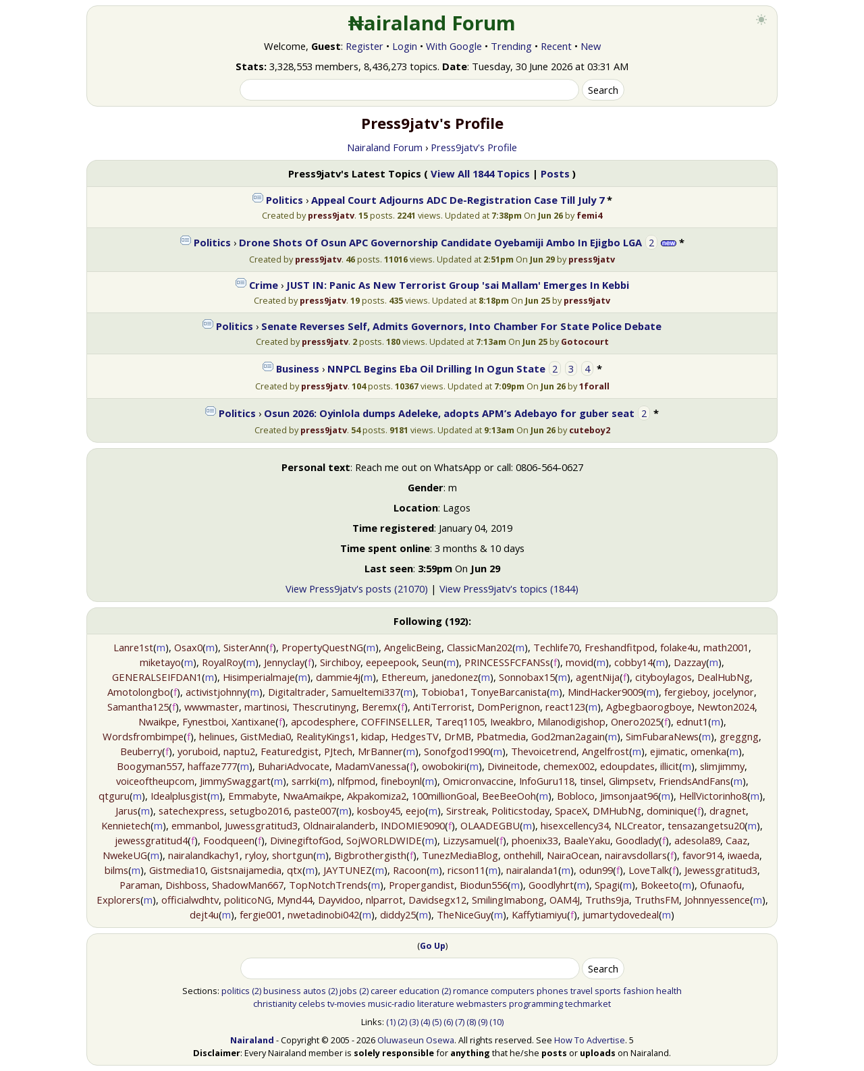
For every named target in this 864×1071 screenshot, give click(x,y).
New (590, 46)
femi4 (589, 215)
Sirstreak (466, 810)
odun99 (596, 870)
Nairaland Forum (385, 147)
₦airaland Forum (432, 22)
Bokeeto (660, 884)
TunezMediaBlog (460, 855)
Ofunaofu (721, 884)
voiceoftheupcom (155, 781)
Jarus (126, 810)
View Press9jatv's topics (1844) (508, 588)
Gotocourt (585, 341)
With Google (454, 46)
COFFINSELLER (395, 721)
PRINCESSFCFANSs (507, 662)
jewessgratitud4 (151, 840)
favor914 (702, 855)
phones (552, 991)
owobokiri (444, 766)
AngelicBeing (412, 647)
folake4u (679, 647)
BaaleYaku (587, 840)
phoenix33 (535, 840)
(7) (459, 1022)
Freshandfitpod (620, 647)
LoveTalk (648, 870)
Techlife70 (556, 647)
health (669, 991)
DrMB (457, 736)
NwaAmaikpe (312, 795)
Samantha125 (138, 706)
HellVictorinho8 (713, 795)
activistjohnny (216, 691)
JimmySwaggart (235, 781)
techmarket (588, 1003)
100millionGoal (444, 795)
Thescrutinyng (324, 706)
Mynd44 (295, 899)
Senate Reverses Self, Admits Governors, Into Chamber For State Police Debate (461, 326)
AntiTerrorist (442, 706)
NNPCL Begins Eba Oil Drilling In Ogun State (436, 368)
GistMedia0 (265, 736)
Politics (284, 200)
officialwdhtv (190, 899)
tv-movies (346, 1003)
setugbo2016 (259, 810)
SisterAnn (244, 647)
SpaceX (571, 810)
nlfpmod (356, 781)
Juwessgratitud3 (261, 825)
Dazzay (690, 662)
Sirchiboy (340, 662)
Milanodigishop (571, 721)
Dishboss (186, 884)
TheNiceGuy (464, 914)
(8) (471, 1022)
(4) (425, 1022)
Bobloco (576, 795)
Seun (432, 662)
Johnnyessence (717, 899)
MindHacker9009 (605, 691)
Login (404, 46)
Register (364, 46)
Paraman (139, 884)
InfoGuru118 (546, 781)
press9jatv (331, 215)
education (419, 991)
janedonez (454, 677)
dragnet (727, 810)
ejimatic (667, 751)
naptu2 (239, 751)
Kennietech (126, 825)
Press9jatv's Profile (474, 147)
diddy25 (398, 914)
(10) (496, 1022)
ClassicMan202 (479, 647)
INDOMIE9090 (413, 825)
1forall (594, 386)
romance (471, 991)
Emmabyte (252, 795)
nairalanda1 (532, 870)
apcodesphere (323, 721)
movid (579, 662)
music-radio (391, 1003)
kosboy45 (378, 810)
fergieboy (685, 691)
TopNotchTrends (328, 884)
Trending (511, 46)
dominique (670, 810)
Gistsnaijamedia (246, 870)
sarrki (304, 781)
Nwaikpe (157, 721)
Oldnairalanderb (339, 825)
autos (314, 991)
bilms (116, 870)
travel (581, 991)
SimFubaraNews (662, 736)
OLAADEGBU (490, 825)
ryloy (256, 855)
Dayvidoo (339, 899)
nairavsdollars (636, 855)
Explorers (118, 899)
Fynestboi (204, 721)
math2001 (726, 647)
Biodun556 (484, 884)
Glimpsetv (631, 781)
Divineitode (512, 766)
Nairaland (252, 1040)
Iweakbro (511, 721)
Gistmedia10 (177, 870)
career (384, 991)
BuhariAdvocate (293, 766)
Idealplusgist (179, 795)
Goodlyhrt (551, 884)
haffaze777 (212, 766)
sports (608, 991)
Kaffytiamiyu (539, 914)
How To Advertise (589, 1040)
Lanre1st (133, 647)
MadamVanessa (370, 766)
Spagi (607, 884)
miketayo (160, 662)
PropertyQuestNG (322, 647)
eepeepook (391, 662)
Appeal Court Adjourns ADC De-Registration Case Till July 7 (457, 200)
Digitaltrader (297, 691)
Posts (555, 173)
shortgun (292, 855)
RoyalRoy (222, 662)
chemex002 (569, 766)
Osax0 (188, 647)
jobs (348, 991)
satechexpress (191, 810)
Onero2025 (636, 721)
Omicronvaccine (478, 781)
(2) (256, 991)
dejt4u (204, 914)
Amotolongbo (138, 691)
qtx (294, 870)
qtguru (114, 795)
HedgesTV (415, 736)
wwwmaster (211, 706)
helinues (217, 736)
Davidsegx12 (437, 899)
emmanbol (195, 825)
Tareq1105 (460, 721)
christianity (274, 1003)
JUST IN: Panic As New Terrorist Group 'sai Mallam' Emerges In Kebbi (457, 285)
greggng (739, 736)
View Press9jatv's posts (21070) (357, 588)
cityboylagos (663, 677)
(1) (391, 1022)
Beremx (380, 706)
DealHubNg (723, 677)
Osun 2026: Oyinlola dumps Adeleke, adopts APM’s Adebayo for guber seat (449, 413)
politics (235, 991)
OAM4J (564, 899)
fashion (638, 991)
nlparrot (384, 899)
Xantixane (253, 721)
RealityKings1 (326, 736)
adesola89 (697, 840)
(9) (482, 1022)
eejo (415, 810)
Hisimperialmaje (259, 677)
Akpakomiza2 (376, 795)
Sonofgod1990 (457, 751)
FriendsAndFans (694, 781)
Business (297, 368)
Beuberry (141, 751)
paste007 (315, 810)
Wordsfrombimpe (143, 736)
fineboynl (401, 781)
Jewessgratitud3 (720, 870)
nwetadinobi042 (323, 914)
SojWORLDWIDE (384, 840)
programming (536, 1003)
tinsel (591, 781)
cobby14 (633, 662)
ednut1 (692, 721)
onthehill (522, 855)
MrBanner (380, 751)
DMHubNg (617, 810)
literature (435, 1003)
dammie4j (338, 677)
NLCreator (638, 825)
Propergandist (421, 884)
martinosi (265, 706)
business (282, 991)
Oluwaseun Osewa (415, 1040)
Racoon (410, 870)
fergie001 (261, 914)
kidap (373, 736)
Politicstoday (520, 810)
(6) (448, 1022)
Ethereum (403, 677)
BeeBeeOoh (509, 795)
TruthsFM (656, 899)
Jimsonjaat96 (629, 795)
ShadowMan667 (248, 884)
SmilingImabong (508, 899)
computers (513, 991)
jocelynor (733, 691)
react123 (565, 706)
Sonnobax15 (527, 677)
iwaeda (743, 855)
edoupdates (627, 766)
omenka (708, 751)
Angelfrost (605, 751)
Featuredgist (290, 751)
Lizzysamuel (469, 840)
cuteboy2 (589, 430)
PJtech (338, 751)
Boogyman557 (149, 766)
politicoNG (247, 899)
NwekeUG (125, 855)
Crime (263, 285)
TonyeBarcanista (508, 691)
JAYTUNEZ (347, 870)
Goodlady (637, 840)
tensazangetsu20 (706, 825)
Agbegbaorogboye (649, 706)
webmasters (481, 1003)
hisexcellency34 (575, 825)
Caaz (736, 840)
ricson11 (466, 870)
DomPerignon (508, 706)
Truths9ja (607, 899)
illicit (669, 766)
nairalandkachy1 (204, 855)
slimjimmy (722, 766)
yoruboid (198, 751)
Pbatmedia (501, 736)
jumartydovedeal (621, 914)
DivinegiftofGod (305, 840)
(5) (436, 1022)
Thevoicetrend (543, 751)
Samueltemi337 (365, 691)
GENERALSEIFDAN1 (157, 677)
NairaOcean (573, 855)
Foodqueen (228, 840)
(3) (413, 1022)
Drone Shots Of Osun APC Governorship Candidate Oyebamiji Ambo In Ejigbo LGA (440, 242)
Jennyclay (284, 662)
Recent (556, 46)
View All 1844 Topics (480, 173)
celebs (311, 1003)
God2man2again (568, 736)
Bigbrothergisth (370, 855)
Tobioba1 (443, 691)
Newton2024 (726, 706)
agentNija (598, 677)
